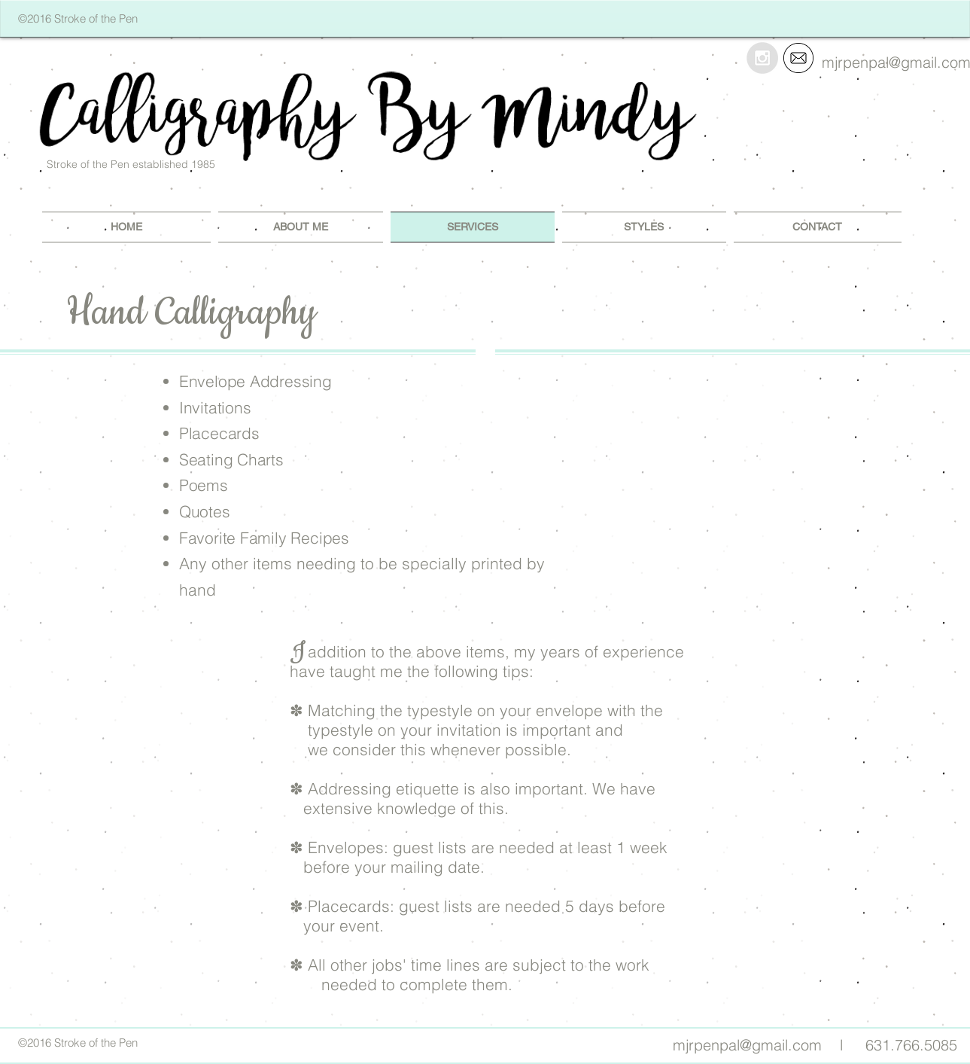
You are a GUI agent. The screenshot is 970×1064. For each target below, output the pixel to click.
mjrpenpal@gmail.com (747, 1044)
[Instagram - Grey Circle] (762, 58)
